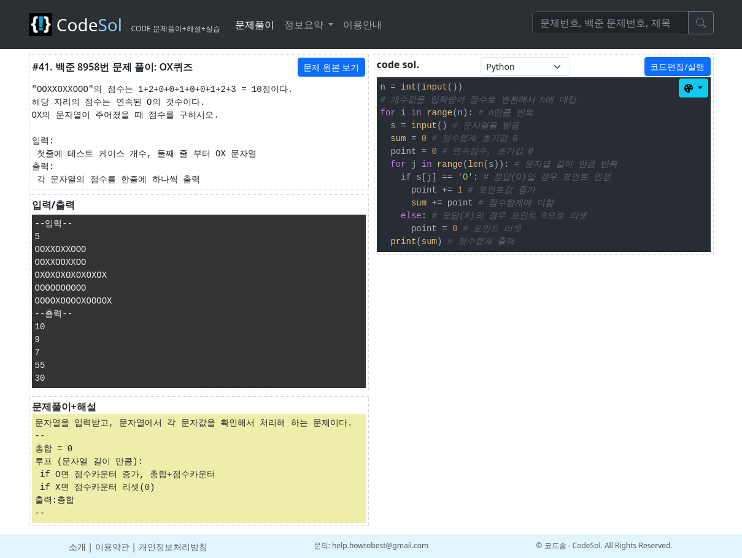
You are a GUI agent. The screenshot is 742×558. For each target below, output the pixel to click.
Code (124, 24)
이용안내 (362, 24)
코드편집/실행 (677, 66)
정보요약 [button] (305, 24)
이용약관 (112, 546)
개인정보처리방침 (173, 546)
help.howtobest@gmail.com (380, 545)
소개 (77, 546)
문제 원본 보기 (331, 67)
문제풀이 (254, 24)
